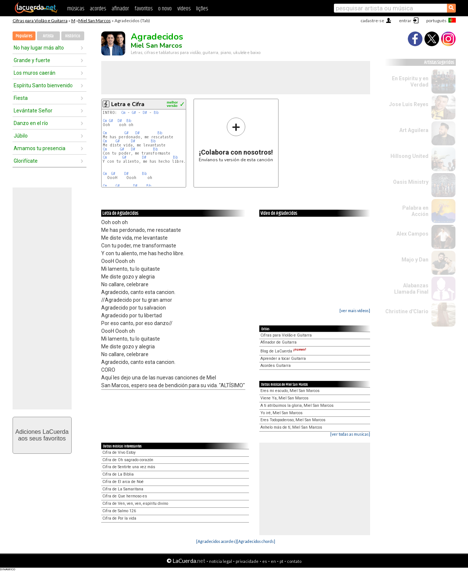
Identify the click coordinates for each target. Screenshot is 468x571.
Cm (123, 112)
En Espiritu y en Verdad (410, 81)
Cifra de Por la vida (119, 518)
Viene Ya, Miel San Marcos (284, 398)
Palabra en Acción (415, 211)
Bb (156, 112)
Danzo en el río (31, 123)
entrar (405, 20)
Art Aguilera (413, 130)
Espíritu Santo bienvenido (43, 85)
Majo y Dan (415, 260)
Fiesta (21, 98)
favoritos (143, 8)
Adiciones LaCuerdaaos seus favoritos (41, 435)
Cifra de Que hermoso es (124, 496)
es (264, 561)
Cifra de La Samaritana (122, 489)
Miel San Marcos (94, 20)
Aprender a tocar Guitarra (283, 358)
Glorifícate (26, 161)
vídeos (184, 8)
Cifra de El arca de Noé (123, 481)
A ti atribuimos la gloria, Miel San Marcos (297, 405)
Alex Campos (412, 234)
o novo (165, 8)
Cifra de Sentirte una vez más (128, 466)
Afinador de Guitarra (278, 342)
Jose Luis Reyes (408, 104)
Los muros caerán (34, 73)
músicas (75, 8)
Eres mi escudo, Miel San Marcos (290, 390)
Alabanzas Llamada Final (411, 289)
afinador (120, 8)
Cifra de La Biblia (118, 474)
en (273, 561)
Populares (24, 36)
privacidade (247, 561)
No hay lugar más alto (39, 48)
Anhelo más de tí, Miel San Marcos (291, 427)
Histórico (72, 36)
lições (202, 8)
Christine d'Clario (406, 311)
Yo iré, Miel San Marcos (281, 412)
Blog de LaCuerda (283, 351)
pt (281, 561)
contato (294, 561)
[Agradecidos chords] (256, 541)
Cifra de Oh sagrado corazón (127, 459)
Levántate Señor (33, 111)
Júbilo (21, 136)
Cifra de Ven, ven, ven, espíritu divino (135, 503)
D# (145, 112)
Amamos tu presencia (39, 148)
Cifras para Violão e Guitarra (40, 20)
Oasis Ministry (410, 182)
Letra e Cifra (127, 104)
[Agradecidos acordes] (216, 541)
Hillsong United (409, 156)
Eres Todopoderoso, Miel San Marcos (292, 420)
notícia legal (220, 561)
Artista (48, 36)
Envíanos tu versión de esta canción (236, 139)
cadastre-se (372, 20)
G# (134, 112)
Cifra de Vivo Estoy (119, 452)
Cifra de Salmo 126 (119, 511)
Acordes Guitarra (275, 365)
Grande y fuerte (32, 60)
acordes (98, 8)
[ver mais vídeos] (354, 310)
